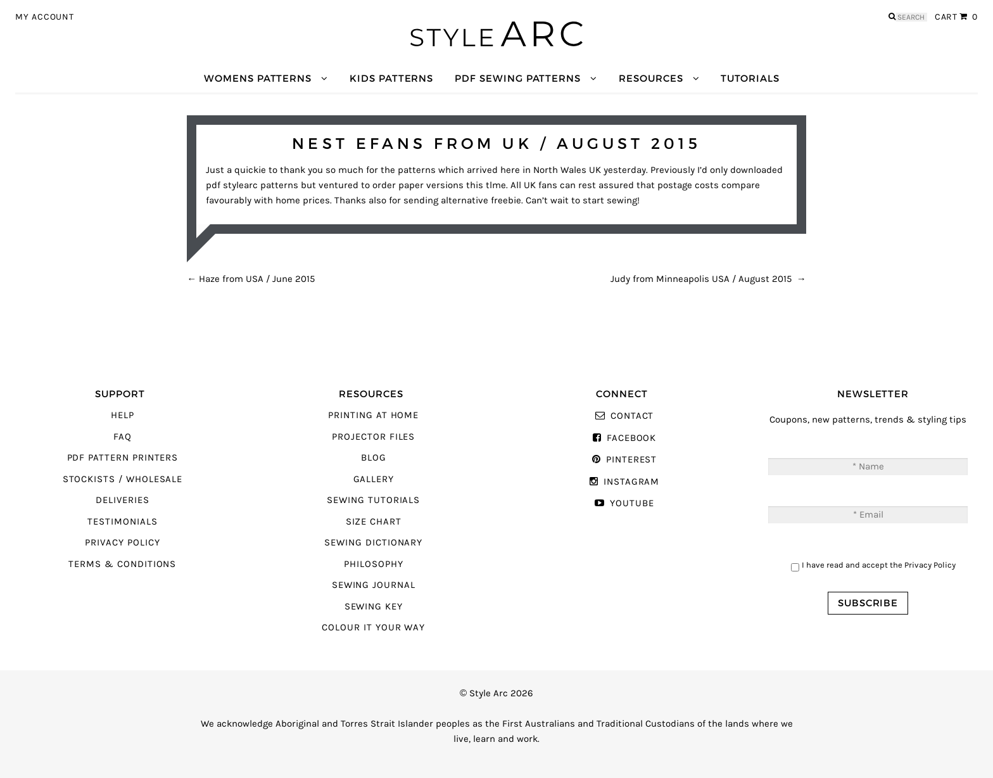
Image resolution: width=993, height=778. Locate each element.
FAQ (122, 436)
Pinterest (631, 459)
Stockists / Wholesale (123, 479)
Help (122, 415)
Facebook (632, 438)
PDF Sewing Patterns (518, 78)
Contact (632, 416)
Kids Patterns (391, 78)
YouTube (632, 503)
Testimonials (122, 521)
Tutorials (750, 78)
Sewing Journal (373, 585)
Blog (373, 457)
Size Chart (374, 521)
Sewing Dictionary (373, 542)
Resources (651, 78)
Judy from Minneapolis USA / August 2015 (708, 279)
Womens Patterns (258, 78)
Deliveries (122, 500)
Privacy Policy (122, 542)
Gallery (374, 479)
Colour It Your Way (373, 627)
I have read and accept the (879, 565)
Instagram (631, 481)
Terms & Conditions (122, 564)
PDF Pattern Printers (123, 457)
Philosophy (373, 564)
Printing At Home (373, 415)
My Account (44, 17)
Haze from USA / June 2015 (251, 279)
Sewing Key (374, 606)
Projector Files (373, 436)
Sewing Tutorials (373, 500)
